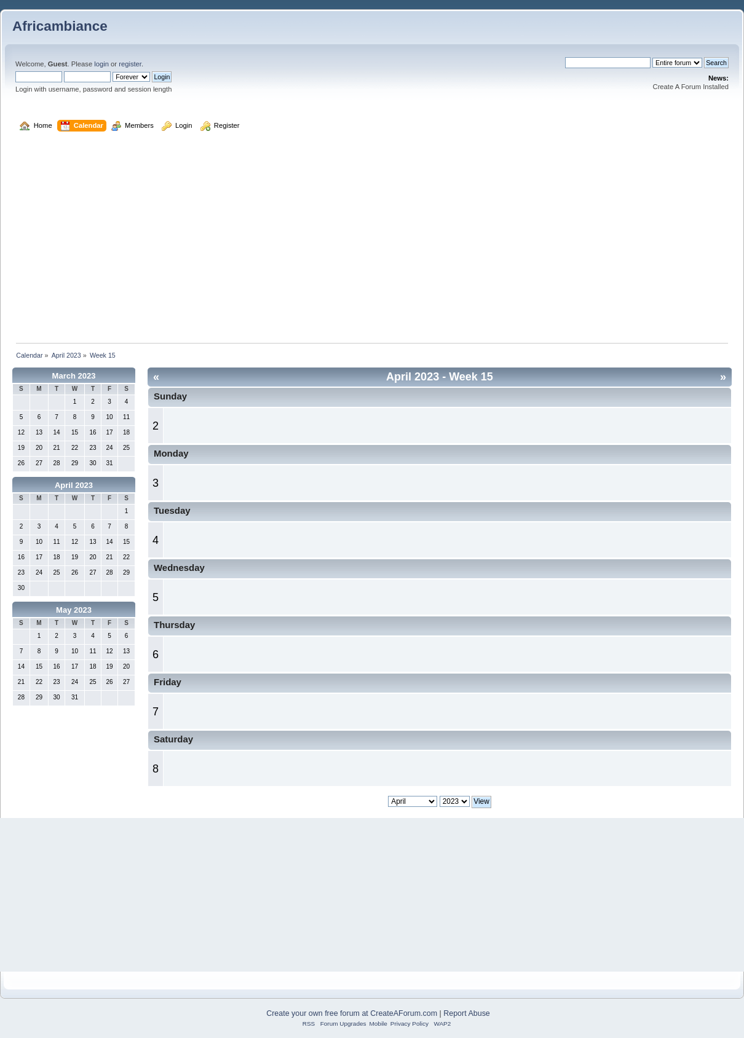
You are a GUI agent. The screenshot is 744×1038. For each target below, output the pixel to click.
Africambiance (60, 26)
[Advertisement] (372, 243)
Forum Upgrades (343, 1023)
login (101, 64)
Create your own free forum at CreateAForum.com (351, 1013)
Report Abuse (466, 1013)
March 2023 (74, 375)
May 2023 (74, 610)
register (130, 64)
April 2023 (74, 485)
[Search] (608, 62)
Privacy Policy (409, 1023)
